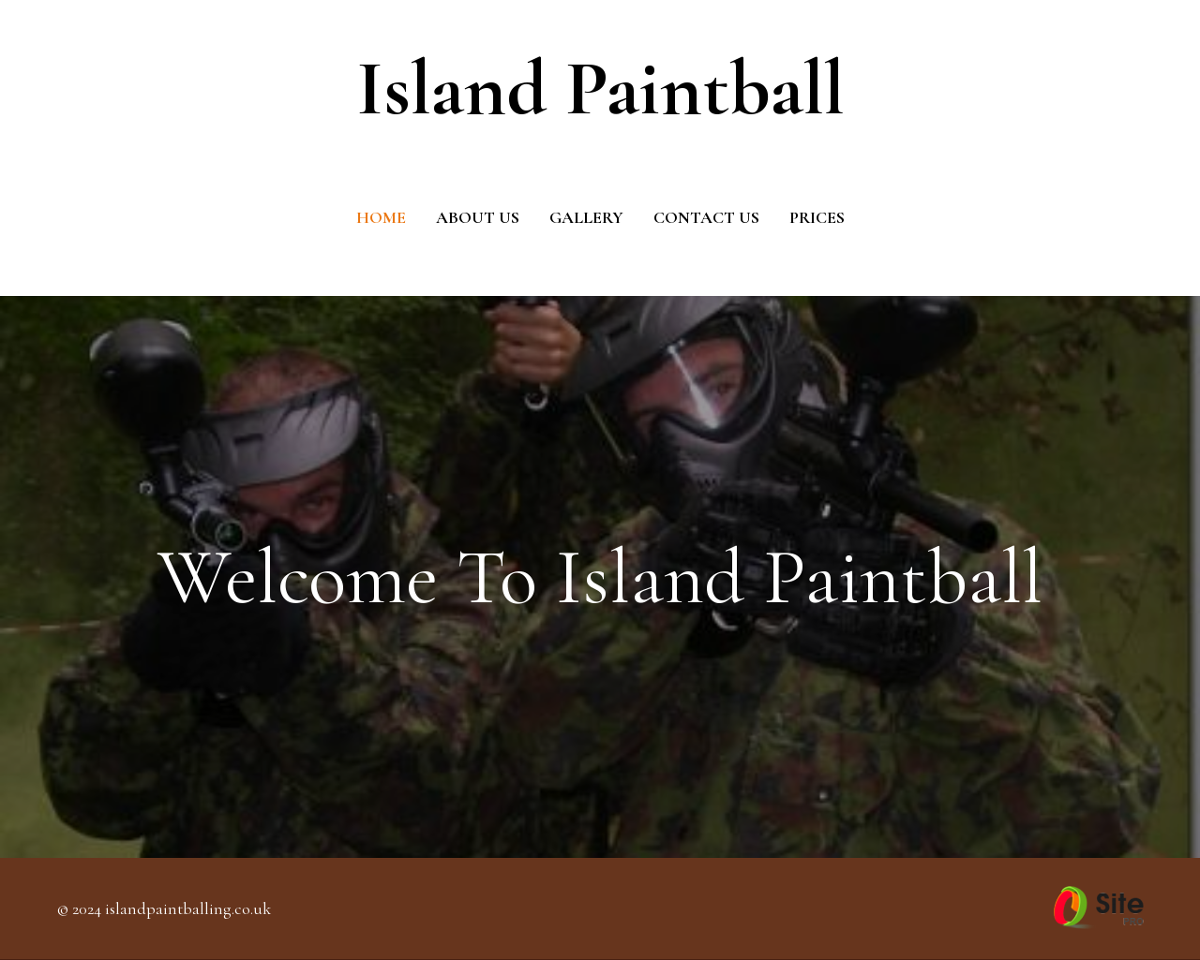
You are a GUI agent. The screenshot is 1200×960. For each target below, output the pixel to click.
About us (477, 217)
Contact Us (706, 217)
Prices (817, 217)
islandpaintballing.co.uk (188, 908)
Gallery (586, 217)
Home (381, 217)
